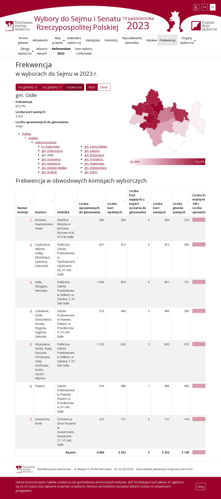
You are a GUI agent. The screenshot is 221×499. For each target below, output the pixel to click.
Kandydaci (93, 40)
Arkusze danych (41, 51)
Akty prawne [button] (57, 40)
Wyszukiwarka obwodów (132, 40)
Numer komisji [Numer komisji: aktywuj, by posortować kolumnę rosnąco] (22, 210)
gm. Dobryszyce (52, 151)
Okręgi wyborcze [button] (25, 51)
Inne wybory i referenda (83, 51)
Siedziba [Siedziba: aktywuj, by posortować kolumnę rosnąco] (63, 212)
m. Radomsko (51, 146)
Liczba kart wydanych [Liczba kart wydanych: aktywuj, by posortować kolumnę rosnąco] (114, 208)
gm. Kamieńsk (51, 163)
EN (205, 6)
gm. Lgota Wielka (95, 146)
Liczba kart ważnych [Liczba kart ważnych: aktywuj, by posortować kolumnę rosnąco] (159, 208)
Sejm (91, 87)
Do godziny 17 (51, 87)
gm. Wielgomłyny (95, 168)
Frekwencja (167, 40)
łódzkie (33, 138)
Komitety (111, 40)
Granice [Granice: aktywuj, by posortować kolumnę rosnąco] (40, 212)
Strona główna (23, 40)
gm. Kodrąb (49, 172)
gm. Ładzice (92, 151)
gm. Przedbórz (93, 159)
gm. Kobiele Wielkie (54, 168)
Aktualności (40, 40)
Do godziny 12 (27, 87)
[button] (150, 40)
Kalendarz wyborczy (74, 40)
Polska (26, 134)
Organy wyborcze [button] (187, 40)
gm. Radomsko (94, 163)
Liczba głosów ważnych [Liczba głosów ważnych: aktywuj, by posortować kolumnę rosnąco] (179, 208)
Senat (104, 87)
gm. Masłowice (94, 155)
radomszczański (45, 142)
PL (213, 6)
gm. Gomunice (51, 159)
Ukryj (200, 486)
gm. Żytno (91, 172)
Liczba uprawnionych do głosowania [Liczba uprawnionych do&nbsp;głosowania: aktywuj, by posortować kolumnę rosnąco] (89, 208)
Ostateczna (74, 87)
